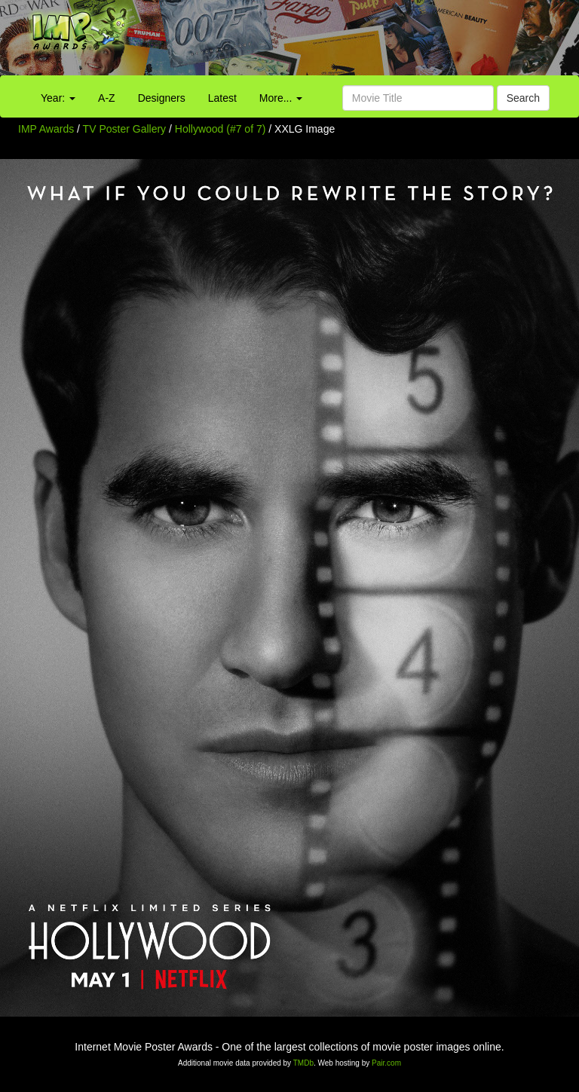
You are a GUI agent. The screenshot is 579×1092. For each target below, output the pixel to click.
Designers (161, 98)
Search (523, 98)
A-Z (106, 98)
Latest (222, 98)
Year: (58, 98)
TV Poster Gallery (124, 129)
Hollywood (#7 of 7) (220, 129)
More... (280, 98)
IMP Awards (46, 129)
